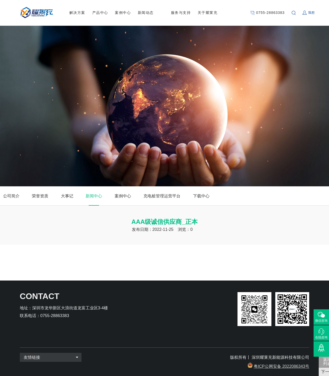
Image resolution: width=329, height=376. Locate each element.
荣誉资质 (40, 196)
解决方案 (77, 13)
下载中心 (201, 196)
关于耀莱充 (208, 13)
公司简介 (11, 196)
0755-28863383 (270, 13)
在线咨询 (321, 337)
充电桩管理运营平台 (161, 196)
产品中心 (100, 13)
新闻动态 (146, 13)
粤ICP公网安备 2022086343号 (281, 366)
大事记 (67, 196)
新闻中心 (94, 196)
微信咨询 (321, 320)
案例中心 (123, 13)
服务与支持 (181, 13)
